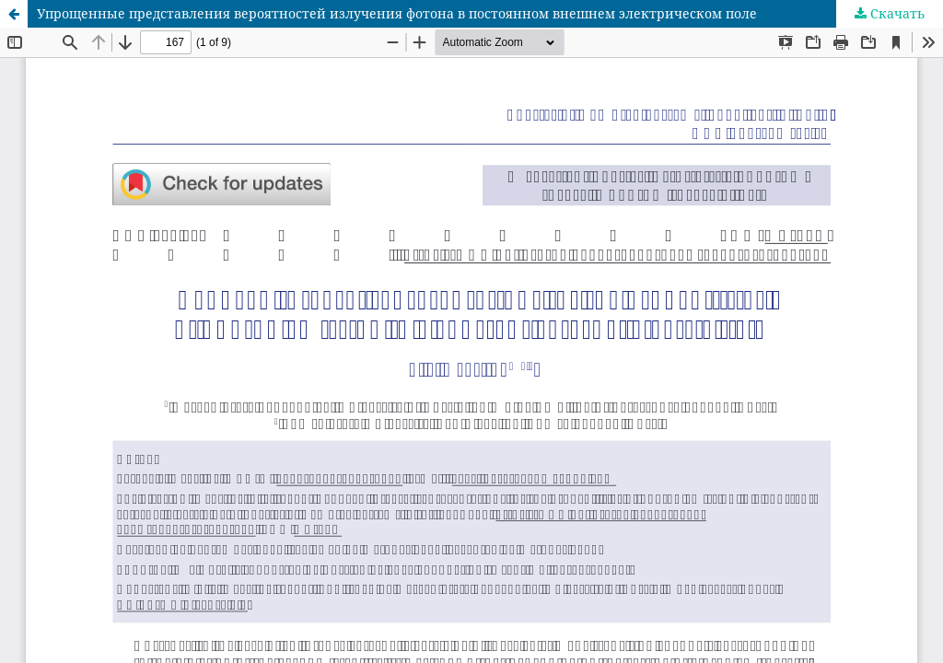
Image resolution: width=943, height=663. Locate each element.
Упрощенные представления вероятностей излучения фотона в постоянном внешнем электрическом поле (397, 13)
